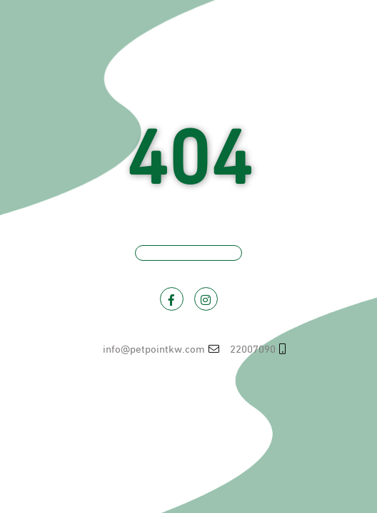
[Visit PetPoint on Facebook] (172, 299)
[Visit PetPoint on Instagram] (206, 299)
